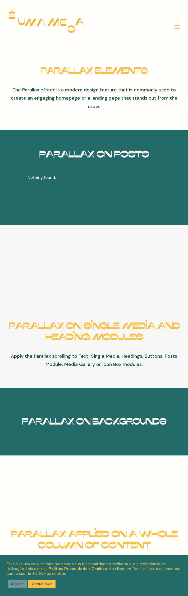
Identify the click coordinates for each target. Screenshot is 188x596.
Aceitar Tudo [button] (41, 584)
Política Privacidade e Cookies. (78, 568)
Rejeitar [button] (17, 584)
